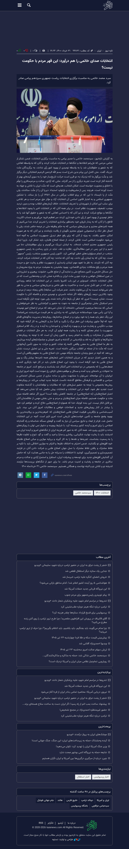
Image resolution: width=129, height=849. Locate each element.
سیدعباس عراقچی (100, 806)
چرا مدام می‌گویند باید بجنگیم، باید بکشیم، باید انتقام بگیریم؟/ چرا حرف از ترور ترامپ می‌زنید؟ (63, 630)
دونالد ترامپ (87, 800)
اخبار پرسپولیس (101, 777)
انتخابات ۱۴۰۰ (102, 493)
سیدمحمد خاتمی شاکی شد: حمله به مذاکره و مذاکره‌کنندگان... (74, 655)
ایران (99, 51)
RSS (41, 823)
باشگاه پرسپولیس (79, 806)
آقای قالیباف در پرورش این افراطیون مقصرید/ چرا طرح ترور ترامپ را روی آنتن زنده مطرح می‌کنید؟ (65, 620)
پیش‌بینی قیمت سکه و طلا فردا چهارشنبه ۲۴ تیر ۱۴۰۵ (79, 638)
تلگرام (50, 823)
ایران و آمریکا (103, 800)
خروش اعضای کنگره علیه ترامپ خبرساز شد (84, 577)
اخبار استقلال (83, 777)
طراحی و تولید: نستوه (66, 839)
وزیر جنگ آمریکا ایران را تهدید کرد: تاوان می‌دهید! (81, 746)
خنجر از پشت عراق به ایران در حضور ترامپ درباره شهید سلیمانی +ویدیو (70, 565)
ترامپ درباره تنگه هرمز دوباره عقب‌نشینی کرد (84, 607)
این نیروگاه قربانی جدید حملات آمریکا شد (85, 589)
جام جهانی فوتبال (45, 800)
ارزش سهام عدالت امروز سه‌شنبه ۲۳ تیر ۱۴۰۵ (83, 650)
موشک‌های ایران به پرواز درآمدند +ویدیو (87, 734)
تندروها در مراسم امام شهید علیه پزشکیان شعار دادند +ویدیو (75, 601)
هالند (60, 800)
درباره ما (71, 823)
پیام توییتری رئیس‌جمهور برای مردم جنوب (86, 595)
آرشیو (60, 823)
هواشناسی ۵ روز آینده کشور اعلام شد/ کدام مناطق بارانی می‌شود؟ (73, 583)
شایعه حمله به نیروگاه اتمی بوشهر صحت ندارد (83, 752)
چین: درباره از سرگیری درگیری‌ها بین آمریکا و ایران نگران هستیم (74, 758)
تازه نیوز (65, 5)
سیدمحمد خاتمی (83, 493)
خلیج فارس (71, 800)
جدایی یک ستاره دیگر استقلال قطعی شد (86, 571)
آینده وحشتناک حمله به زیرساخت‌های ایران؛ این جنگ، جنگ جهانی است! (69, 740)
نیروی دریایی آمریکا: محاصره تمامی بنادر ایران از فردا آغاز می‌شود (74, 692)
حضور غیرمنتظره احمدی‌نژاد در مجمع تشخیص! (83, 710)
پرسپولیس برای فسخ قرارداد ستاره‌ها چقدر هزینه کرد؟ (79, 613)
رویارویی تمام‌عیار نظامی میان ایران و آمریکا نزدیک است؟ (78, 661)
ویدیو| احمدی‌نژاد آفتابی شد (93, 643)
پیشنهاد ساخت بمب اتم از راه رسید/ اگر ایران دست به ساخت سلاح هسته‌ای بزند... (64, 704)
